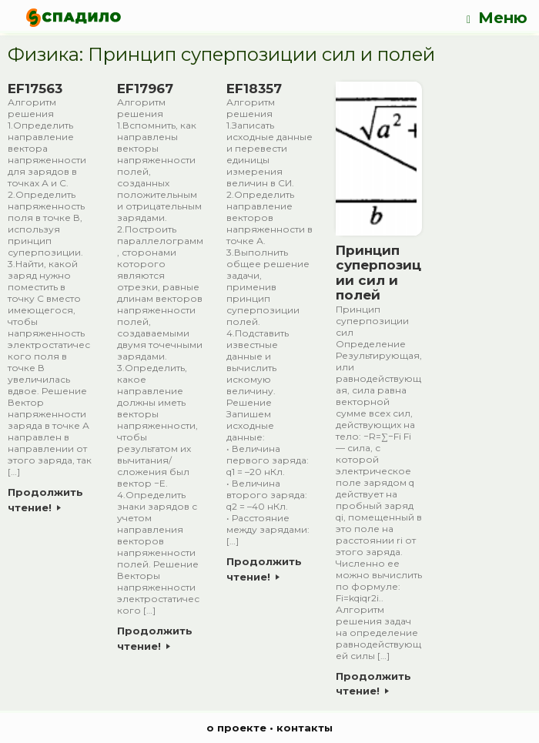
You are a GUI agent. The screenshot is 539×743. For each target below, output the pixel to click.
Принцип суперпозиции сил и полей (378, 273)
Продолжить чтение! (45, 500)
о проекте (236, 727)
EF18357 (254, 88)
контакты (304, 727)
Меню (497, 18)
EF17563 (35, 88)
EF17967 (145, 88)
